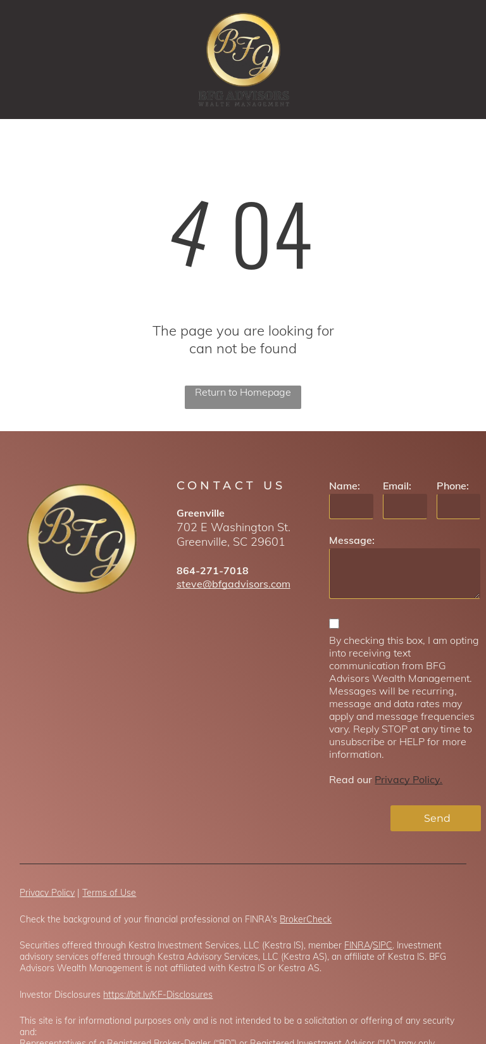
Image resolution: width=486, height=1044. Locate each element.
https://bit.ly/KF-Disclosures (158, 994)
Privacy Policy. (408, 779)
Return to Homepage (243, 392)
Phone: (453, 485)
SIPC (382, 945)
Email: (397, 485)
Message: (352, 540)
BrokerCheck (306, 919)
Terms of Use (109, 892)
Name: (344, 485)
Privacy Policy (47, 892)
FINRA (357, 945)
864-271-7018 (213, 570)
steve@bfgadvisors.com (233, 583)
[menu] (458, 59)
